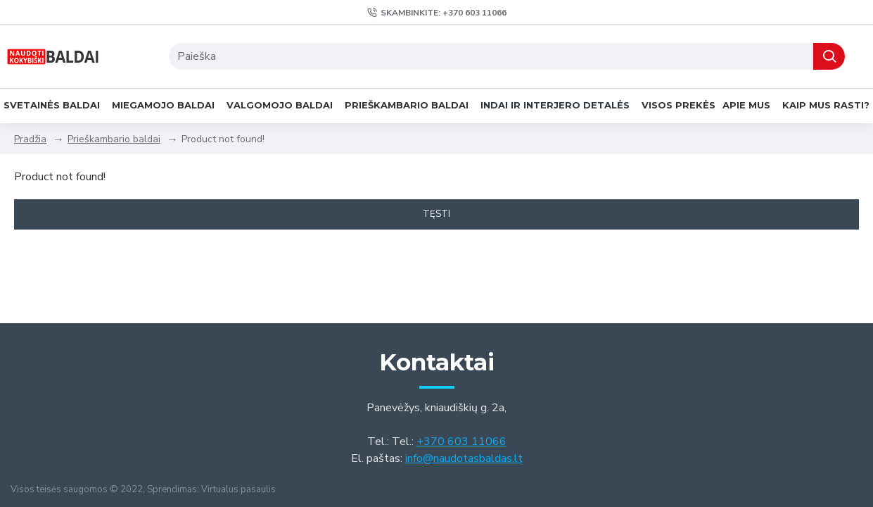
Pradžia (30, 139)
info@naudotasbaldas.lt (464, 458)
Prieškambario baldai (114, 139)
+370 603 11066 (461, 441)
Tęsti (436, 214)
